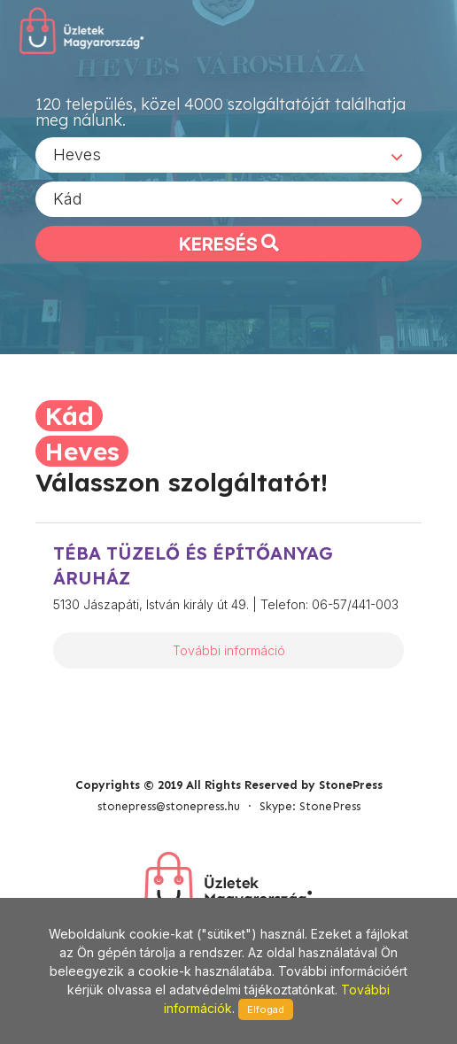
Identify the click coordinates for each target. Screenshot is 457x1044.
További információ (229, 650)
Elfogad (265, 1009)
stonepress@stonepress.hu (168, 806)
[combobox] (228, 155)
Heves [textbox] (77, 154)
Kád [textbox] (67, 198)
